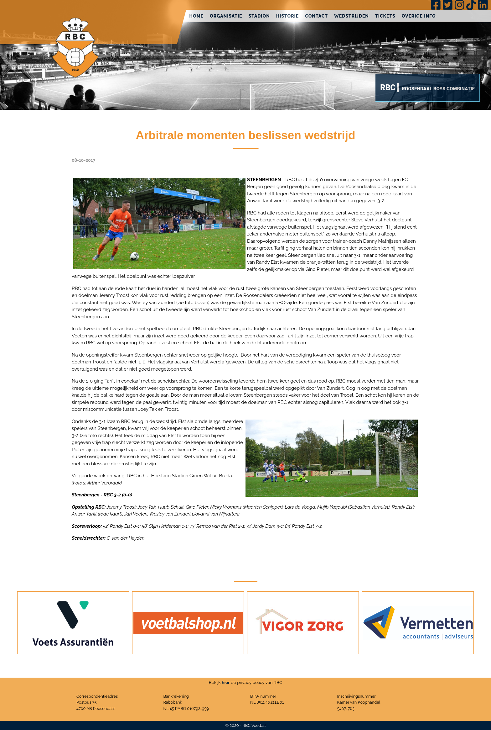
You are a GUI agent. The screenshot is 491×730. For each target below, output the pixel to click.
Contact (316, 16)
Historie (287, 16)
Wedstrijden (351, 16)
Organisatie (226, 16)
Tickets (385, 16)
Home (196, 16)
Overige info (419, 16)
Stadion (259, 16)
